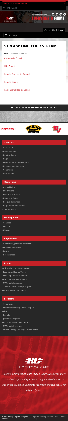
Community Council (13, 58)
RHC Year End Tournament (15, 279)
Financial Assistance (12, 247)
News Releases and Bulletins (16, 162)
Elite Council (9, 66)
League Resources (11, 202)
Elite (5, 311)
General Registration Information (18, 243)
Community (8, 304)
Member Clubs (9, 151)
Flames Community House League (18, 307)
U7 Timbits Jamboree (12, 283)
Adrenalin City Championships (16, 268)
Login (60, 30)
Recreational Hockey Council (17, 90)
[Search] (36, 8)
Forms (6, 251)
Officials (7, 226)
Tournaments (9, 209)
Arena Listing (9, 187)
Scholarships (9, 254)
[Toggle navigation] (11, 35)
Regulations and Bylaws (14, 205)
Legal (5, 158)
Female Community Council (17, 74)
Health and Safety (11, 194)
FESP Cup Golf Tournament (15, 275)
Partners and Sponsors (13, 166)
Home (6, 53)
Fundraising (8, 190)
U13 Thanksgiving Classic (14, 290)
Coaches (7, 222)
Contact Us (49, 30)
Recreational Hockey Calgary (16, 322)
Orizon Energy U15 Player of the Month (20, 329)
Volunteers (8, 170)
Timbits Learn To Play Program (17, 286)
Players (6, 230)
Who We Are (8, 173)
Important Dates (10, 198)
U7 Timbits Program (12, 326)
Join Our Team (9, 155)
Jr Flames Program (11, 318)
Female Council (11, 82)
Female (6, 315)
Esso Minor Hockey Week (14, 272)
